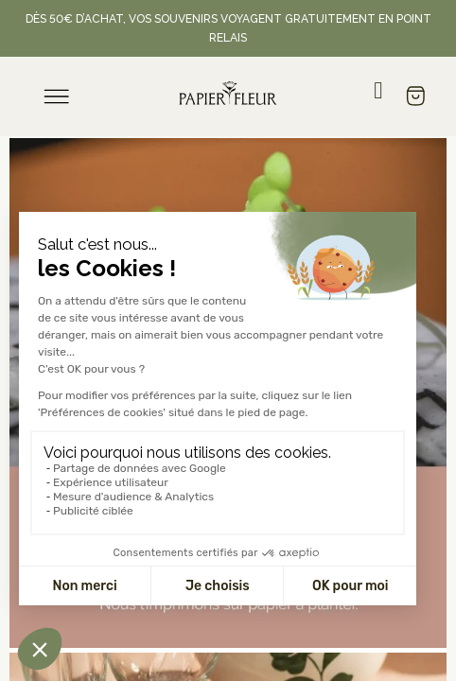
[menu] (57, 96)
